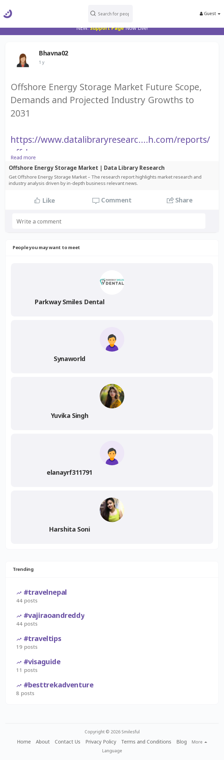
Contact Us (67, 741)
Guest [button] (210, 13)
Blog (181, 741)
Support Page (107, 28)
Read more (23, 157)
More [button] (199, 742)
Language (112, 751)
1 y (42, 62)
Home (24, 741)
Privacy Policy (100, 741)
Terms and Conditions (146, 741)
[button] (110, 13)
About (43, 741)
